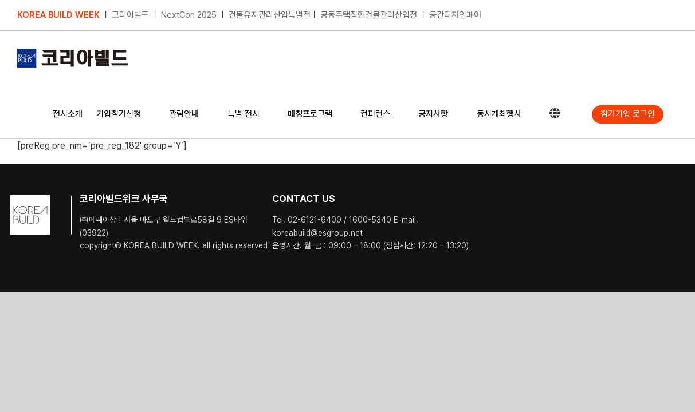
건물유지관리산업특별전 (270, 15)
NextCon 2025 (189, 15)
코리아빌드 (130, 15)
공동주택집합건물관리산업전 (368, 15)
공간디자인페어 (455, 15)
